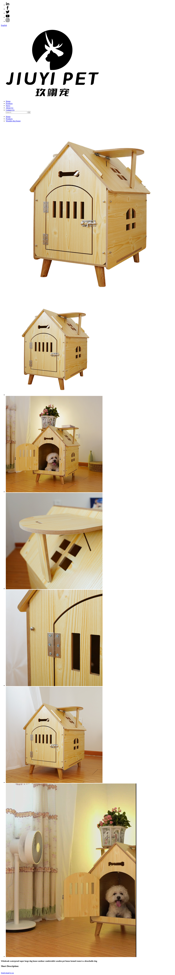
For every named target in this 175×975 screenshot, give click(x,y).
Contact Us (10, 110)
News (8, 106)
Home (8, 101)
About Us (9, 108)
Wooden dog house (13, 121)
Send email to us (7, 973)
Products (9, 103)
